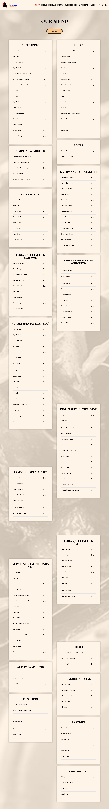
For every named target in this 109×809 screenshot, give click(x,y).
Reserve (84, 5)
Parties (93, 5)
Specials (52, 5)
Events (60, 5)
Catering (69, 5)
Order (77, 5)
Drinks (44, 5)
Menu (37, 5)
